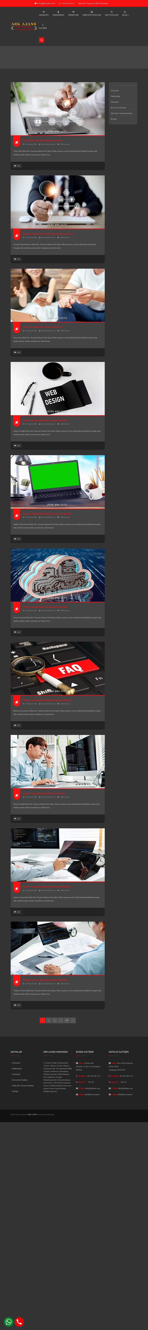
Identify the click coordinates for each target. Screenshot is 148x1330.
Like (17, 166)
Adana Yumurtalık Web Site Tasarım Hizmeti (48, 887)
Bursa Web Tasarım (48, 144)
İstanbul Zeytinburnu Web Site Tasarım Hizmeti (49, 233)
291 (66, 1021)
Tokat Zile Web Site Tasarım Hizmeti (43, 140)
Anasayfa (115, 90)
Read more (45, 154)
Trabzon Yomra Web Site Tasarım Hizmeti (46, 980)
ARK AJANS (32, 1115)
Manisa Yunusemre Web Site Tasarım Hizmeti (48, 700)
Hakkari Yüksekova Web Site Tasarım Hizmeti (48, 513)
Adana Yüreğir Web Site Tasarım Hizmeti (45, 420)
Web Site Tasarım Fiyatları (121, 113)
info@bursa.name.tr (92, 1095)
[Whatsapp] (8, 1322)
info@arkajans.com (45, 3)
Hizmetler (115, 102)
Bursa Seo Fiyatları (118, 107)
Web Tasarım (65, 144)
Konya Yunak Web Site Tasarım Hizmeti (45, 793)
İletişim (114, 119)
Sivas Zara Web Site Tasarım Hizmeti (43, 327)
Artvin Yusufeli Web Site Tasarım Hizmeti (46, 607)
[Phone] (19, 1322)
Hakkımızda (115, 96)
